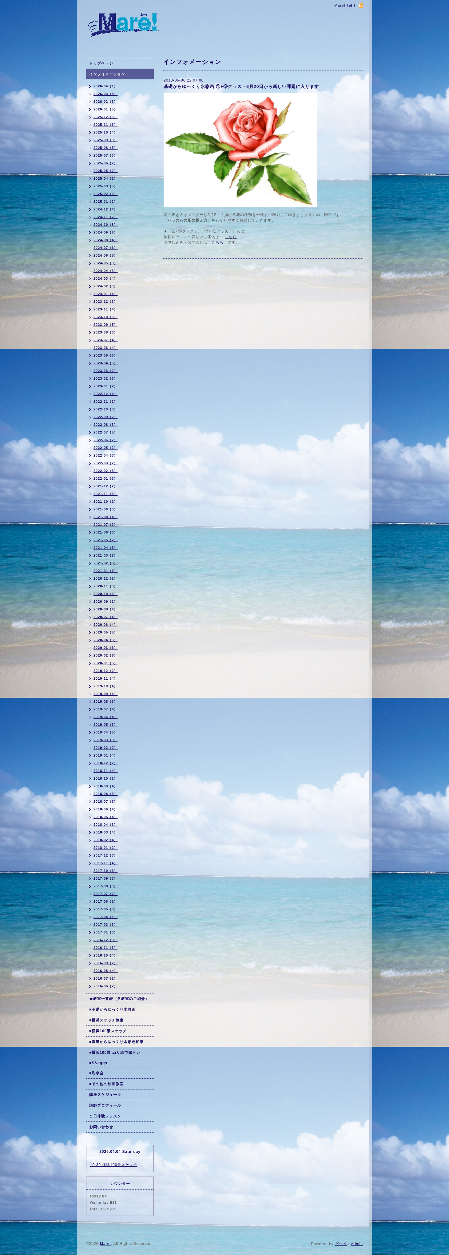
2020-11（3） (105, 586)
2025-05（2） (105, 171)
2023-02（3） (105, 378)
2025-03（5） (105, 186)
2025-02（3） (105, 194)
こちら (231, 237)
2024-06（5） (105, 255)
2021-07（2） (105, 524)
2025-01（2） (105, 201)
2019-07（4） (105, 709)
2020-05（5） (105, 632)
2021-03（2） (105, 555)
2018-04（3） (105, 824)
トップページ (101, 63)
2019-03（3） (105, 740)
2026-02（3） (105, 101)
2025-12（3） (105, 117)
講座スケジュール (105, 1095)
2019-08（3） (105, 701)
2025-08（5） (105, 148)
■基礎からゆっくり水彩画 (112, 1009)
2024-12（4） (105, 209)
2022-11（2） (105, 401)
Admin (357, 1244)
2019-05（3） (105, 724)
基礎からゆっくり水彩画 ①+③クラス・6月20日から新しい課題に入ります (241, 86)
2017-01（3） (105, 932)
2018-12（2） (105, 763)
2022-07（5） (105, 432)
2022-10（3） (105, 409)
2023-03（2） (105, 371)
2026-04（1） (105, 86)
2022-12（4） (105, 394)
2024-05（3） (105, 263)
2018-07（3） (105, 801)
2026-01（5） (105, 109)
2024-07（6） (105, 248)
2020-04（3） (105, 640)
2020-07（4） (105, 617)
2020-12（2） (105, 578)
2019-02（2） (105, 747)
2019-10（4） (105, 686)
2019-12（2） (105, 671)
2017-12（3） (105, 855)
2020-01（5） (105, 663)
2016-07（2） (105, 978)
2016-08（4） (105, 971)
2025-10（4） (105, 132)
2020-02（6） (105, 655)
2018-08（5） (105, 794)
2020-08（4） (105, 609)
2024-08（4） (105, 240)
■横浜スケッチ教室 (106, 1020)
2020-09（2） (105, 601)
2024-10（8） (105, 224)
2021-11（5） (105, 494)
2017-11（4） (105, 863)
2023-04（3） (105, 363)
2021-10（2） (105, 501)
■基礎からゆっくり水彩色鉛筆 (116, 1042)
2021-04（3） (105, 548)
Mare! (105, 1243)
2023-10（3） (105, 317)
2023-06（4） (105, 348)
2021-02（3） (105, 563)
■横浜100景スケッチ (108, 1031)
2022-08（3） (105, 424)
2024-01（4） (105, 294)
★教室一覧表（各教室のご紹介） (119, 999)
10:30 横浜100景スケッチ (113, 1165)
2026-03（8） (105, 94)
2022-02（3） (105, 471)
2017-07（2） (105, 894)
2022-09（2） (105, 417)
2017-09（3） (105, 878)
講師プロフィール (105, 1105)
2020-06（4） (105, 624)
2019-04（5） (105, 732)
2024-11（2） (105, 217)
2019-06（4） (105, 717)
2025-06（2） (105, 163)
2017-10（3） (105, 871)
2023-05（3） (105, 355)
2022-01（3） (105, 478)
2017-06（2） (105, 901)
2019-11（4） (105, 678)
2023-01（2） (105, 386)
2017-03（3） (105, 924)
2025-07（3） (105, 155)
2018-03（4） (105, 832)
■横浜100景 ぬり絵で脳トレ (114, 1052)
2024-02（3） (105, 286)
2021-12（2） (105, 486)
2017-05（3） (105, 909)
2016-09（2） (105, 963)
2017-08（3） (105, 886)
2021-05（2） (105, 540)
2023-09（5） (105, 324)
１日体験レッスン (105, 1116)
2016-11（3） (105, 947)
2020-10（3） (105, 594)
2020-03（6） (105, 647)
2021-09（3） (105, 509)
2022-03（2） (105, 463)
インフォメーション (107, 74)
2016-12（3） (105, 940)
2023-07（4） (105, 340)
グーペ (341, 1244)
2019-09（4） (105, 694)
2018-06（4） (105, 809)
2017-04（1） (105, 917)
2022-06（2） (105, 440)
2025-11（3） (105, 124)
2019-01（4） (105, 755)
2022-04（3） (105, 455)
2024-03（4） (105, 278)
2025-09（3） (105, 140)
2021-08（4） (105, 517)
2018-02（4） (105, 840)
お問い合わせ (101, 1127)
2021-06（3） (105, 532)
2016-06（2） (105, 986)
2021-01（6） (105, 571)
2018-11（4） (105, 771)
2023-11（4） (105, 309)
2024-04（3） (105, 271)
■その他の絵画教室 (106, 1084)
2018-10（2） (105, 778)
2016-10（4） (105, 955)
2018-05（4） (105, 817)
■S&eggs (98, 1063)
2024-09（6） (105, 232)
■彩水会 (96, 1073)
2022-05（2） (105, 448)
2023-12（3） (105, 301)
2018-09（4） (105, 786)
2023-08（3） (105, 332)
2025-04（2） (105, 178)
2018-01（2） (105, 847)
